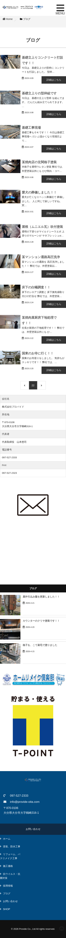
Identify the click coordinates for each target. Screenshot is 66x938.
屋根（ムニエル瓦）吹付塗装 (42, 227)
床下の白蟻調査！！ (36, 287)
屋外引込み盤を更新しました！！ (41, 596)
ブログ (6, 893)
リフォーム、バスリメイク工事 (10, 856)
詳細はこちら (53, 80)
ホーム (6, 838)
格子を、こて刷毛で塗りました (40, 645)
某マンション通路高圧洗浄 (41, 257)
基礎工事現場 (31, 127)
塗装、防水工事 (11, 846)
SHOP (6, 909)
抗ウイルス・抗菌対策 (10, 876)
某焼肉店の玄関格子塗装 (39, 162)
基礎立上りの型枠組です (39, 93)
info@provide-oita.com (24, 801)
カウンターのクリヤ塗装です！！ (41, 621)
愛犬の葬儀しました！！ (39, 192)
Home (7, 19)
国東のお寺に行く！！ (38, 353)
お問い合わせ (33, 829)
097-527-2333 (19, 795)
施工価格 (8, 866)
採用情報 (8, 885)
